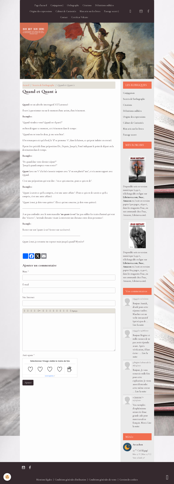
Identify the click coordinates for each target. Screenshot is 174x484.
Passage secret (111, 11)
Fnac (141, 197)
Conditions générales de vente (103, 479)
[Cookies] (7, 477)
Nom (24, 271)
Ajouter (28, 382)
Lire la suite (138, 324)
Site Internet (28, 297)
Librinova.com (130, 197)
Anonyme (137, 397)
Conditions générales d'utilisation (70, 479)
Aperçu (73, 310)
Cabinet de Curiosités (66, 11)
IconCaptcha (49, 376)
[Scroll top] (167, 477)
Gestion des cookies (128, 479)
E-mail (25, 284)
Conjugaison (56, 5)
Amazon (127, 200)
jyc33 (135, 299)
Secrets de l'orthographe (43, 85)
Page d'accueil (40, 5)
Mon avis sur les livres (90, 11)
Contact (64, 17)
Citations (87, 5)
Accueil (25, 85)
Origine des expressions (41, 11)
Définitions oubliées (104, 5)
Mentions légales (44, 479)
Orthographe (73, 5)
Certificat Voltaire (79, 17)
